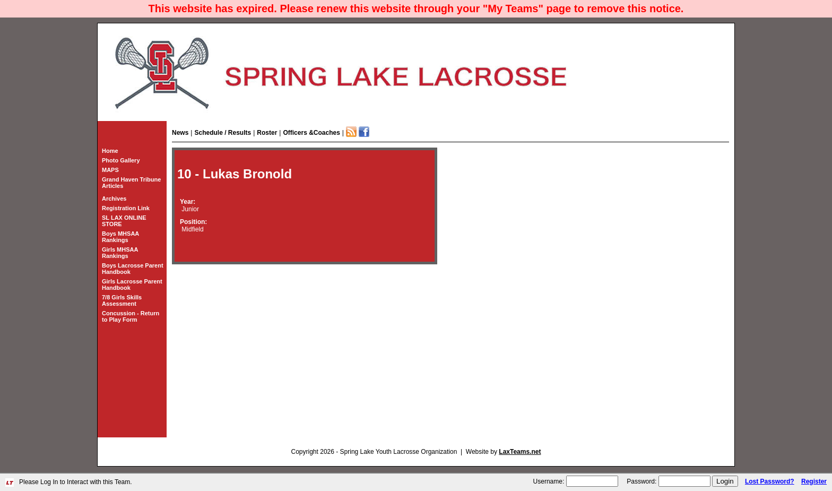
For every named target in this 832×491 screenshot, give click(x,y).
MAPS (110, 170)
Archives (114, 198)
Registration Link (126, 208)
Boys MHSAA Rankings (120, 236)
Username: (549, 481)
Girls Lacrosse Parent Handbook (132, 284)
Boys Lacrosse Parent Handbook (132, 268)
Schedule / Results (222, 132)
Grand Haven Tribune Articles (131, 182)
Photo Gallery (121, 160)
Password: (641, 481)
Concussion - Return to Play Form (130, 316)
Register (814, 481)
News (180, 132)
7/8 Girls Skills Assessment (122, 300)
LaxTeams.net (520, 451)
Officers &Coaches (311, 132)
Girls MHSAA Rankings (120, 252)
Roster (267, 132)
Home (110, 151)
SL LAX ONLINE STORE (124, 220)
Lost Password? (769, 481)
